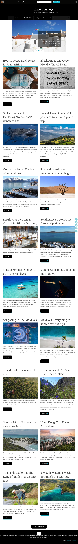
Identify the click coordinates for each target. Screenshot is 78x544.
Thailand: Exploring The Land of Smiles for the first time (19, 476)
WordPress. (73, 540)
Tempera (68, 540)
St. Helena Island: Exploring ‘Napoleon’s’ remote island (17, 117)
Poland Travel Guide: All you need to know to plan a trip (56, 117)
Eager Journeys (43, 9)
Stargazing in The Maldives (20, 320)
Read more (7, 104)
